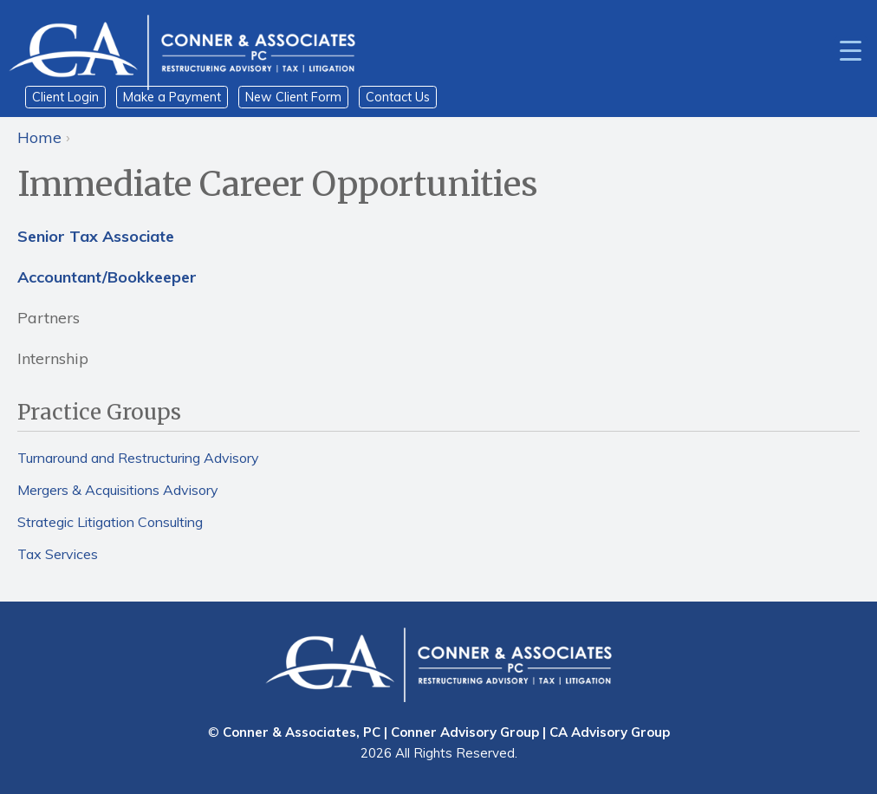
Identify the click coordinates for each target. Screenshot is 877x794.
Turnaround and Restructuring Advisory (138, 457)
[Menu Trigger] (851, 49)
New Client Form (293, 97)
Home (39, 137)
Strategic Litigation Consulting (110, 521)
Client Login (65, 97)
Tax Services (57, 554)
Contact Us (398, 97)
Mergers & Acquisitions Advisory (117, 489)
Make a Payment (172, 97)
